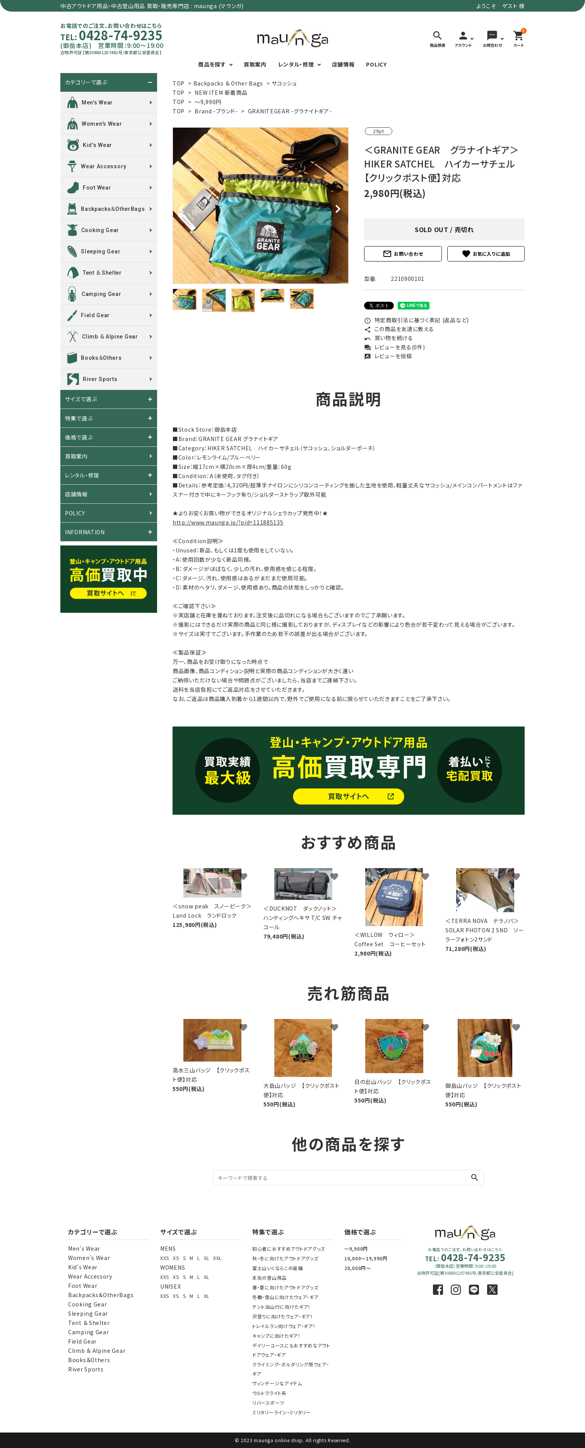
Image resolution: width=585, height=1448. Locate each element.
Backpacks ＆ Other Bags (228, 83)
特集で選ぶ (79, 418)
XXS (164, 1258)
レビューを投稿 (388, 356)
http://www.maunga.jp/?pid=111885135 (228, 522)
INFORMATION (85, 532)
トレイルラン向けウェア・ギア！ (284, 1326)
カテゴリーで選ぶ (86, 82)
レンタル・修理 (296, 64)
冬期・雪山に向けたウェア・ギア (285, 1297)
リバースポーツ (268, 1402)
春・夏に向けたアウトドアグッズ (285, 1287)
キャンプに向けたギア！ (276, 1335)
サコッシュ (284, 83)
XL (206, 1258)
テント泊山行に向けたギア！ (281, 1306)
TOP (179, 83)
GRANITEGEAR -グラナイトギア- (290, 111)
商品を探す (212, 64)
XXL (217, 1258)
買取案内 (255, 64)
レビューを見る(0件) (394, 347)
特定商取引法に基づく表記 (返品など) (416, 320)
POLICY (376, 64)
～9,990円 (208, 102)
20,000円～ (357, 1268)
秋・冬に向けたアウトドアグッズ (285, 1258)
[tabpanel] (261, 205)
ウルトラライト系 (269, 1393)
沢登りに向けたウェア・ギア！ (282, 1316)
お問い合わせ (403, 253)
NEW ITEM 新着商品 (221, 92)
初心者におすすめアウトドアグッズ (288, 1248)
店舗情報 (343, 64)
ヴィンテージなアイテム (277, 1383)
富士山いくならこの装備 (277, 1268)
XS (176, 1258)
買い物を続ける (388, 338)
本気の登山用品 (269, 1277)
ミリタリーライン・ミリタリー (281, 1412)
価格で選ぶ (79, 437)
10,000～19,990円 (366, 1258)
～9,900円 (356, 1248)
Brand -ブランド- (216, 111)
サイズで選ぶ (81, 399)
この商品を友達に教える (399, 329)
